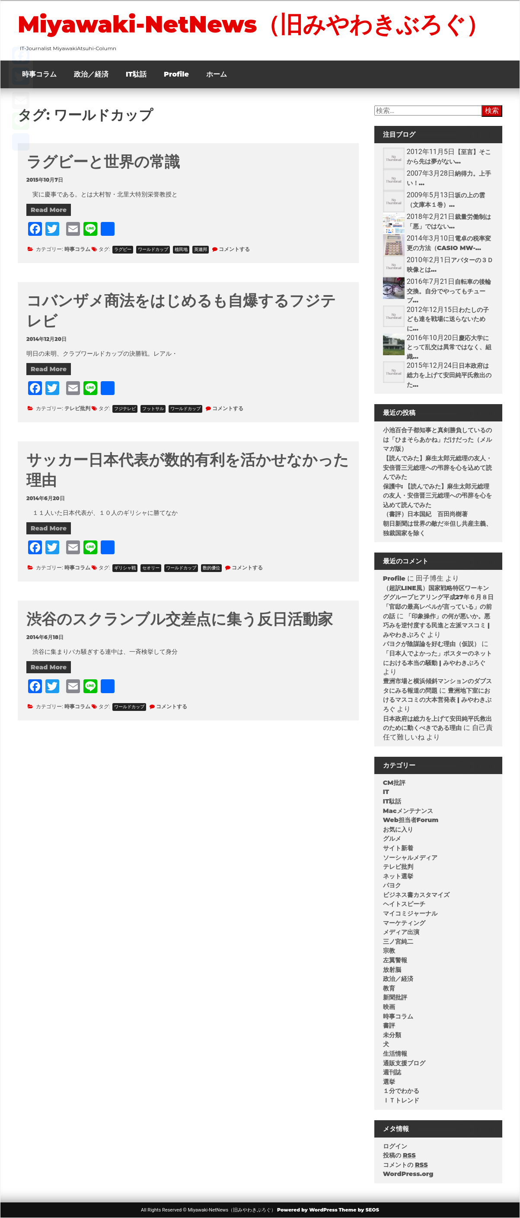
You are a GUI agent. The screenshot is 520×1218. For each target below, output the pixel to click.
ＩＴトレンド (401, 1100)
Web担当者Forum (411, 820)
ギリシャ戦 (125, 568)
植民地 (181, 249)
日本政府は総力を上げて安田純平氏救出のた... (449, 375)
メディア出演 (401, 932)
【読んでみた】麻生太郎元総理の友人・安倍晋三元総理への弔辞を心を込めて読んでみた (437, 467)
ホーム (216, 74)
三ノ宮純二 (398, 941)
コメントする (234, 249)
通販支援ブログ (404, 1063)
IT (386, 792)
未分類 (392, 1035)
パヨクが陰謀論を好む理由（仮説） (431, 644)
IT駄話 (136, 74)
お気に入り (398, 829)
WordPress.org (408, 1174)
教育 (389, 988)
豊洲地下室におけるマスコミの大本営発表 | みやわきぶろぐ (437, 700)
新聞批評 (395, 997)
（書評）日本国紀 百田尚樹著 (425, 514)
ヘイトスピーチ (404, 904)
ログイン (395, 1146)
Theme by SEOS (359, 1210)
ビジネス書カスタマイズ (416, 895)
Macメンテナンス (408, 811)
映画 (389, 1007)
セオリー (151, 568)
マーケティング (404, 923)
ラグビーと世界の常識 (103, 161)
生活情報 (395, 1053)
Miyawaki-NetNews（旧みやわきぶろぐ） (253, 24)
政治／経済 (91, 74)
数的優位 (211, 568)
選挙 (389, 1082)
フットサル (153, 408)
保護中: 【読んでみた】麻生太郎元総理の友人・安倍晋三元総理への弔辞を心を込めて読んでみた (437, 495)
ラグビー (122, 249)
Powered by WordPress (307, 1210)
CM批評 (394, 783)
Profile (176, 74)
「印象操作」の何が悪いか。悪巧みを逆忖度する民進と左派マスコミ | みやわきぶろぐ (436, 625)
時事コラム (39, 74)
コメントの (405, 1165)
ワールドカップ (153, 249)
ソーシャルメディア (410, 857)
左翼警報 (395, 960)
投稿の (399, 1155)
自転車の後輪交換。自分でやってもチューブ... (449, 291)
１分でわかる (401, 1091)
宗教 (389, 950)
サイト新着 (398, 848)
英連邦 (200, 249)
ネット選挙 (398, 876)
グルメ (392, 838)
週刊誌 (392, 1072)
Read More (49, 210)
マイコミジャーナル (410, 913)
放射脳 (392, 970)
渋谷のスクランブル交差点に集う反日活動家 (179, 619)
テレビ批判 (77, 408)
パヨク (392, 885)
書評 (389, 1025)
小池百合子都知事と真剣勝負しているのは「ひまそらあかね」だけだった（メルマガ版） (437, 439)
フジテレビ (125, 408)
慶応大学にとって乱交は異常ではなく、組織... (449, 347)
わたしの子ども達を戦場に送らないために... (448, 319)
